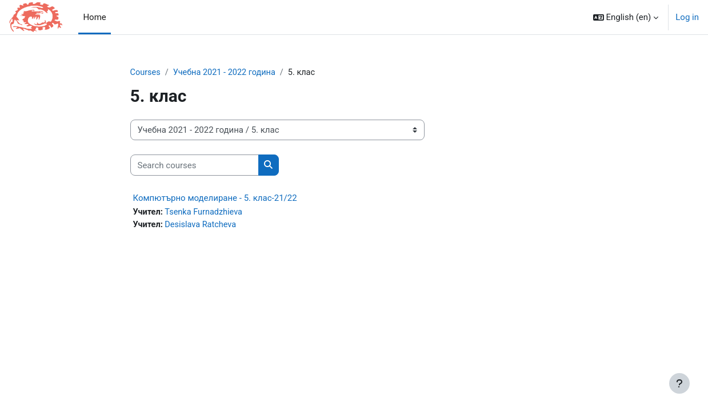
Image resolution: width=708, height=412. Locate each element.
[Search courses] (194, 165)
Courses (146, 73)
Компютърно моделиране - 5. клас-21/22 (215, 198)
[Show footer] (679, 383)
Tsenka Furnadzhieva (206, 213)
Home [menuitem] (94, 17)
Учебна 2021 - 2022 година (227, 73)
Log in (687, 17)
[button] (626, 17)
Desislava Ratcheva (202, 225)
